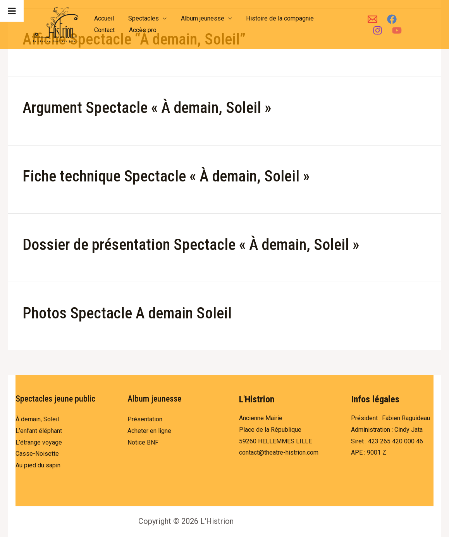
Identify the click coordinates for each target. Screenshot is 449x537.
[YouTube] (394, 30)
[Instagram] (375, 30)
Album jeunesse (198, 18)
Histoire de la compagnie (274, 18)
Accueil (103, 18)
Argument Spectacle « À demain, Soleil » (146, 108)
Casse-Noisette (37, 453)
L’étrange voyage (38, 442)
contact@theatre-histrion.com (278, 452)
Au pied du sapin (37, 465)
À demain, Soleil (37, 419)
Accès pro (140, 30)
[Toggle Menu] (12, 11)
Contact (103, 30)
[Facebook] (389, 19)
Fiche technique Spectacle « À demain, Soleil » (166, 176)
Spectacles (141, 18)
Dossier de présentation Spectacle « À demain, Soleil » (190, 245)
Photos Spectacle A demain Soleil (127, 313)
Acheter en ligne (149, 430)
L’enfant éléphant (38, 430)
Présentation (144, 419)
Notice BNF (142, 442)
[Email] (370, 19)
